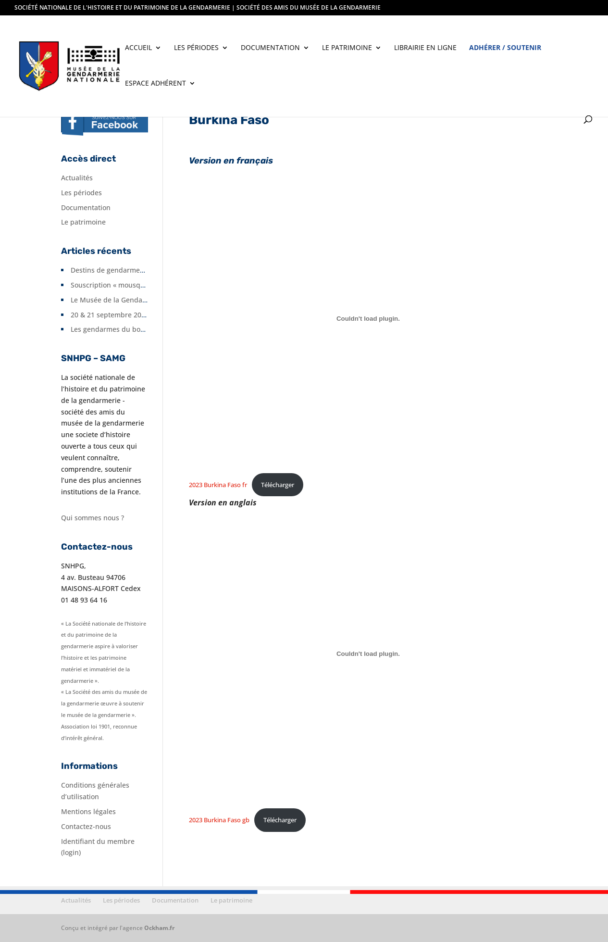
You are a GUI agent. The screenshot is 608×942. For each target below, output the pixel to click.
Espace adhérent (155, 84)
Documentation (270, 48)
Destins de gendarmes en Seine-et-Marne (138, 270)
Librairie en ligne (425, 48)
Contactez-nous (86, 826)
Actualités (77, 177)
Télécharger (277, 484)
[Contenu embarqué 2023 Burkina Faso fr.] (368, 318)
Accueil (138, 48)
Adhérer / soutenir (505, 48)
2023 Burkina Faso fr (218, 484)
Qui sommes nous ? (92, 517)
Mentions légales (88, 811)
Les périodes (196, 48)
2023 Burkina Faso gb (219, 820)
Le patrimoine (347, 48)
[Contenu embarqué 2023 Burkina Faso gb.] (368, 653)
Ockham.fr (159, 928)
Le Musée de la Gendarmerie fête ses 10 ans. (143, 299)
